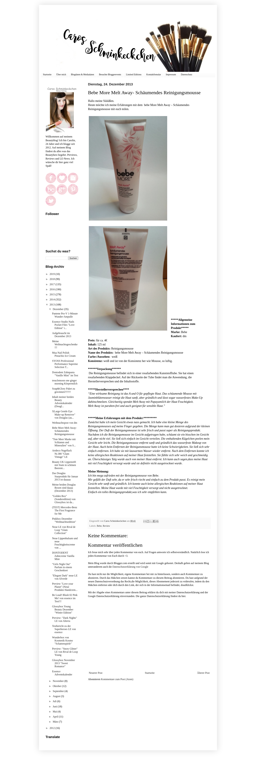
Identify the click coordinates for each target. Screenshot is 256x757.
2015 (53, 294)
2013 (53, 304)
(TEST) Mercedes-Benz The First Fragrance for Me (64, 510)
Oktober (57, 686)
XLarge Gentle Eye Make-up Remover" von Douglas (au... (63, 414)
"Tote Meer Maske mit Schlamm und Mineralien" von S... (64, 442)
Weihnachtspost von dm (64, 422)
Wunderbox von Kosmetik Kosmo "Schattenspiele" (62, 640)
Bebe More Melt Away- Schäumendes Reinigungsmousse (64, 430)
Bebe (99, 526)
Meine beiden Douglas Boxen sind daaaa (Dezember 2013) (64, 487)
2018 (53, 279)
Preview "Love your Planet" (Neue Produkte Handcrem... (64, 586)
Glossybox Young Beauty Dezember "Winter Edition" (62, 609)
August (57, 696)
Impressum (171, 74)
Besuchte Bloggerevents (110, 74)
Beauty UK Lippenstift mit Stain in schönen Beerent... (64, 465)
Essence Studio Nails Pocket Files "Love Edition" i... (63, 324)
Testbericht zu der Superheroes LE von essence (64, 629)
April (56, 716)
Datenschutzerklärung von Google (130, 566)
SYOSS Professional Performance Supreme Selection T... (65, 363)
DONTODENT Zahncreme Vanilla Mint (63, 555)
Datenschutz (186, 74)
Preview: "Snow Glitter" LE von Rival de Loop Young (65, 651)
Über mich (61, 74)
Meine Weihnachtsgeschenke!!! (65, 344)
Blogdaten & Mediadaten (82, 74)
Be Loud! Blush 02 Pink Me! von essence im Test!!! (65, 598)
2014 (53, 299)
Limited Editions (134, 74)
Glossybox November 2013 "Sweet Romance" (63, 663)
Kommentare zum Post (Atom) (117, 679)
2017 (53, 284)
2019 (53, 274)
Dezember (58, 309)
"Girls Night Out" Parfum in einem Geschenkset (62, 567)
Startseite (47, 74)
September (58, 691)
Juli (55, 701)
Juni (55, 706)
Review (106, 526)
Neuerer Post (95, 672)
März (56, 721)
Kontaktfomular (153, 74)
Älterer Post (203, 672)
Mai (55, 711)
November (58, 681)
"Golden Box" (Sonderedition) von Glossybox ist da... (63, 499)
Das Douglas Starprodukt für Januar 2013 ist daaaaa (65, 476)
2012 (53, 728)
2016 (53, 289)
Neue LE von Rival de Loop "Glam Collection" (63, 530)
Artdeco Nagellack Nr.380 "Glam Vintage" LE (62, 453)
